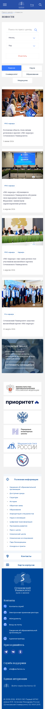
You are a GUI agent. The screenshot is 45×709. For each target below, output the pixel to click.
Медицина (22, 80)
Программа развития (18, 526)
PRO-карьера (9, 123)
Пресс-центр (15, 530)
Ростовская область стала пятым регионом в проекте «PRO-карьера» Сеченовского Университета (18, 133)
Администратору (17, 639)
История (13, 501)
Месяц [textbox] (12, 38)
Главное (11, 68)
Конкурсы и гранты (17, 546)
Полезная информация (26, 479)
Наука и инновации (17, 518)
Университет (12, 74)
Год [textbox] (10, 45)
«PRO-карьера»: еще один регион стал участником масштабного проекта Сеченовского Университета (19, 262)
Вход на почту (15, 625)
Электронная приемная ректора (23, 612)
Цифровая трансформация (21, 522)
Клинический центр (18, 534)
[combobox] (22, 37)
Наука (32, 68)
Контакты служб (16, 606)
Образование (32, 74)
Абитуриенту (15, 619)
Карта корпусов (26, 565)
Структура (14, 497)
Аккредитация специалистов (22, 514)
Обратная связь (16, 505)
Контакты (26, 556)
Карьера (21, 252)
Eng (32, 5)
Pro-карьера (9, 314)
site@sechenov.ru (17, 669)
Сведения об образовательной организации (23, 488)
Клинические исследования (21, 538)
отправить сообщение (20, 365)
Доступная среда (17, 493)
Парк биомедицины (18, 542)
